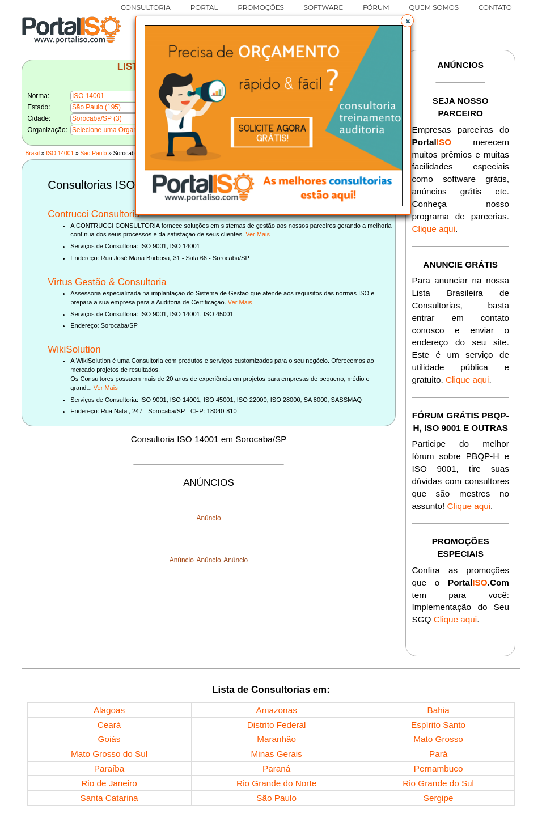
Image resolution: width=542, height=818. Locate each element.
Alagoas (109, 710)
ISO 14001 (60, 153)
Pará (438, 753)
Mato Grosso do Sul (109, 753)
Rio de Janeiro (109, 783)
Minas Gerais (276, 753)
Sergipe (439, 798)
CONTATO (495, 7)
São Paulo (93, 153)
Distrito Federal (276, 725)
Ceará (109, 725)
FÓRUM (376, 7)
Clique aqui (433, 229)
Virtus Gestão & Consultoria (107, 282)
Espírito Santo (438, 725)
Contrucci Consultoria (94, 214)
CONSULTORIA (146, 7)
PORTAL (204, 7)
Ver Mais (257, 234)
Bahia (438, 710)
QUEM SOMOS (434, 7)
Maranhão (276, 739)
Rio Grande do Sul (438, 783)
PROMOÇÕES (261, 7)
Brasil (33, 153)
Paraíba (109, 768)
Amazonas (276, 710)
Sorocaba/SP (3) (97, 118)
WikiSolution (74, 349)
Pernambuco (438, 768)
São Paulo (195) (96, 107)
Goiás (109, 739)
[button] (407, 20)
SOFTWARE (324, 7)
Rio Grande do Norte (276, 783)
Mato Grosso (438, 739)
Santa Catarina (109, 798)
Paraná (276, 768)
